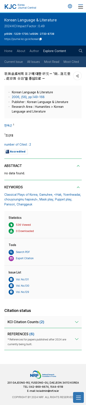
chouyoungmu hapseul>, (21, 199)
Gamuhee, (46, 194)
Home (8, 51)
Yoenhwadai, (72, 194)
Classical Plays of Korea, (21, 194)
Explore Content (54, 51)
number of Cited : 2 (17, 144)
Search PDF (19, 252)
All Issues (33, 62)
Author (34, 51)
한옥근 (8, 125)
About (21, 51)
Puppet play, (63, 199)
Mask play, (46, 199)
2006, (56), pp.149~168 (28, 97)
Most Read (51, 62)
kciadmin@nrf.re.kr (47, 390)
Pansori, (10, 204)
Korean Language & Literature (30, 20)
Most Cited (71, 62)
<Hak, (58, 194)
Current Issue (13, 62)
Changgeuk (24, 204)
